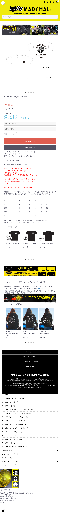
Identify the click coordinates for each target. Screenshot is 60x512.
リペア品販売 (7, 450)
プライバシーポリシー (30, 357)
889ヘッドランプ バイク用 (11, 435)
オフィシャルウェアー (10, 461)
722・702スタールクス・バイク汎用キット (16, 417)
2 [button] (29, 93)
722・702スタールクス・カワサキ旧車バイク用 (18, 413)
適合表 (40, 289)
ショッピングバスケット (10, 454)
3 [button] (31, 93)
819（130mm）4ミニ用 (10, 443)
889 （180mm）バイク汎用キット (13, 432)
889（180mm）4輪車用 (10, 402)
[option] (30, 59)
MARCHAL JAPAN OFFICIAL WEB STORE (30, 375)
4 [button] (34, 93)
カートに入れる (30, 141)
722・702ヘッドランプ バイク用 (13, 421)
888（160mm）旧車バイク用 (12, 439)
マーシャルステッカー (9, 458)
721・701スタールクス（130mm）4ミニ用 (16, 447)
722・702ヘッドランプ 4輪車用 (13, 398)
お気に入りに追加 (30, 147)
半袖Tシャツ (25, 118)
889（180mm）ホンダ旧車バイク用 (14, 424)
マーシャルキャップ (8, 465)
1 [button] (26, 93)
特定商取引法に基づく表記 (30, 361)
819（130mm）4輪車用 (10, 406)
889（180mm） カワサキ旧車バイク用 (15, 428)
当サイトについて (30, 352)
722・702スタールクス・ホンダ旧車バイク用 (17, 409)
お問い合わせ (30, 366)
